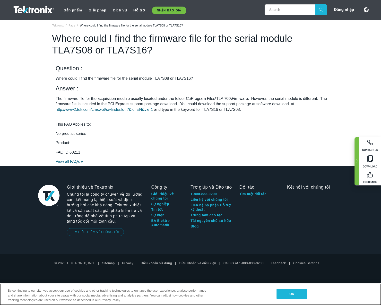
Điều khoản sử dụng (156, 263)
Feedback (278, 263)
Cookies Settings (306, 263)
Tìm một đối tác (252, 194)
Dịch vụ (120, 10)
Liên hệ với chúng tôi (209, 199)
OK (291, 294)
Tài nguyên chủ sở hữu (210, 221)
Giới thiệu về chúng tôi (162, 196)
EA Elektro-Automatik (161, 223)
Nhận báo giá (169, 10)
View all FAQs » (69, 161)
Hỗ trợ (139, 10)
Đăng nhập (344, 10)
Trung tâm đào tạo (206, 215)
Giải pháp (97, 10)
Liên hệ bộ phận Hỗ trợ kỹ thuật (210, 207)
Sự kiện (158, 215)
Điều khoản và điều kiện (197, 263)
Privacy (127, 263)
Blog (194, 226)
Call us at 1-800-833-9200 (243, 263)
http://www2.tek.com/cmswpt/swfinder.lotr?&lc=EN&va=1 (104, 109)
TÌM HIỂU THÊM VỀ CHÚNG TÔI (95, 232)
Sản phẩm (73, 10)
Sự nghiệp (160, 204)
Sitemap (108, 263)
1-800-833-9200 (203, 194)
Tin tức (157, 209)
